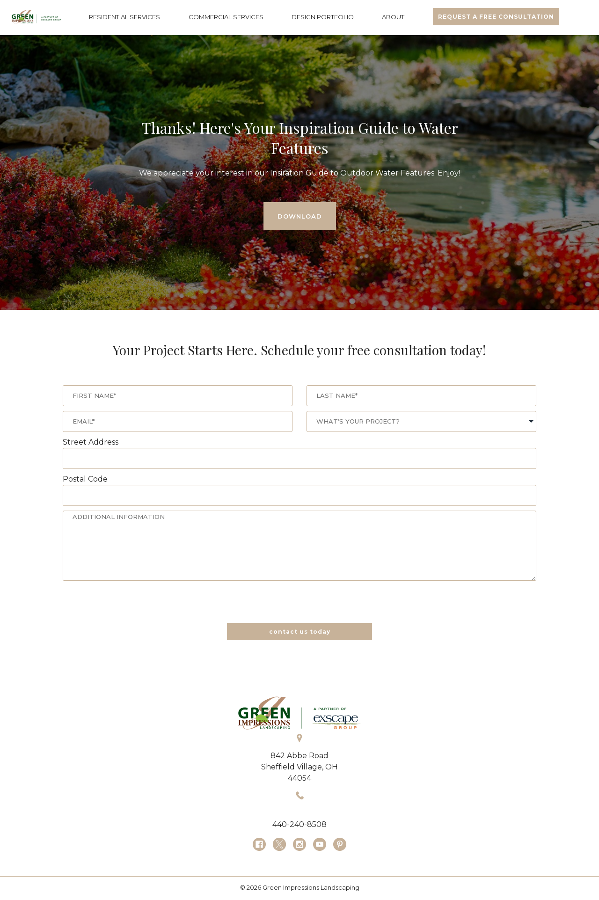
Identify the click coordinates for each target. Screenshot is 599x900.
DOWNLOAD (300, 216)
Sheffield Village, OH (299, 766)
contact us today (299, 631)
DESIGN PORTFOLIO (323, 17)
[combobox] (421, 421)
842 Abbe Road (299, 755)
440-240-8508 (299, 824)
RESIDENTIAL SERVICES (124, 17)
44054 (299, 778)
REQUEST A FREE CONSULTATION (496, 16)
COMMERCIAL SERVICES (226, 17)
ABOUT (393, 17)
